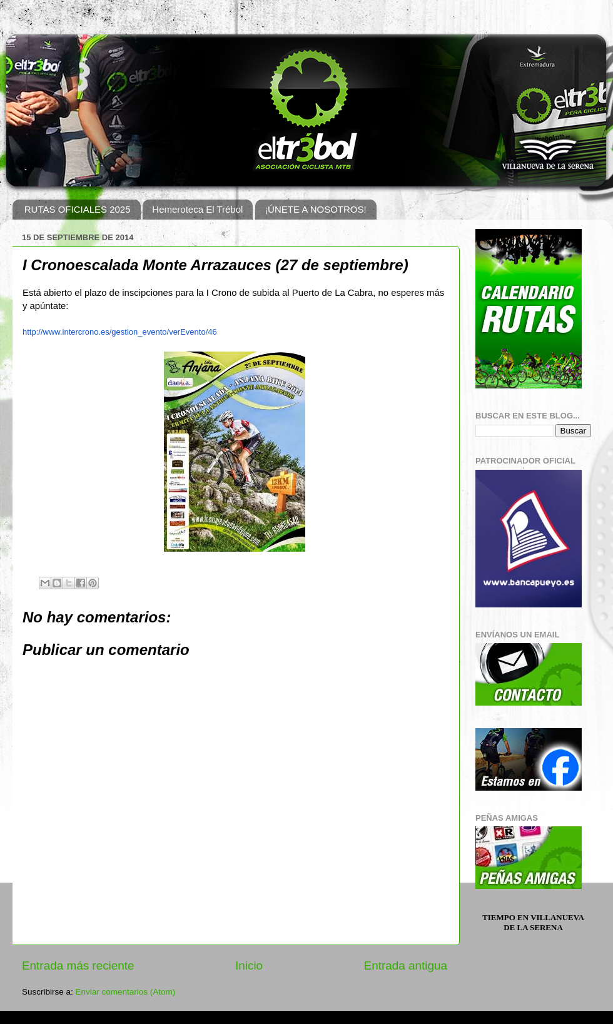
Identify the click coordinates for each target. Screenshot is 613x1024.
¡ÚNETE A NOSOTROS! (316, 209)
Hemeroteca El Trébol (197, 209)
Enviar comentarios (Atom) (126, 991)
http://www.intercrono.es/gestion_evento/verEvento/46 (120, 332)
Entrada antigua (405, 965)
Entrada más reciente (78, 965)
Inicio (249, 965)
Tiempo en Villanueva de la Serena (533, 922)
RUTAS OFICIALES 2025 (77, 209)
